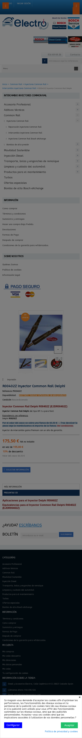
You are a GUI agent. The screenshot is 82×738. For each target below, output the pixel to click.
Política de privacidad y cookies (61, 731)
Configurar (13, 725)
